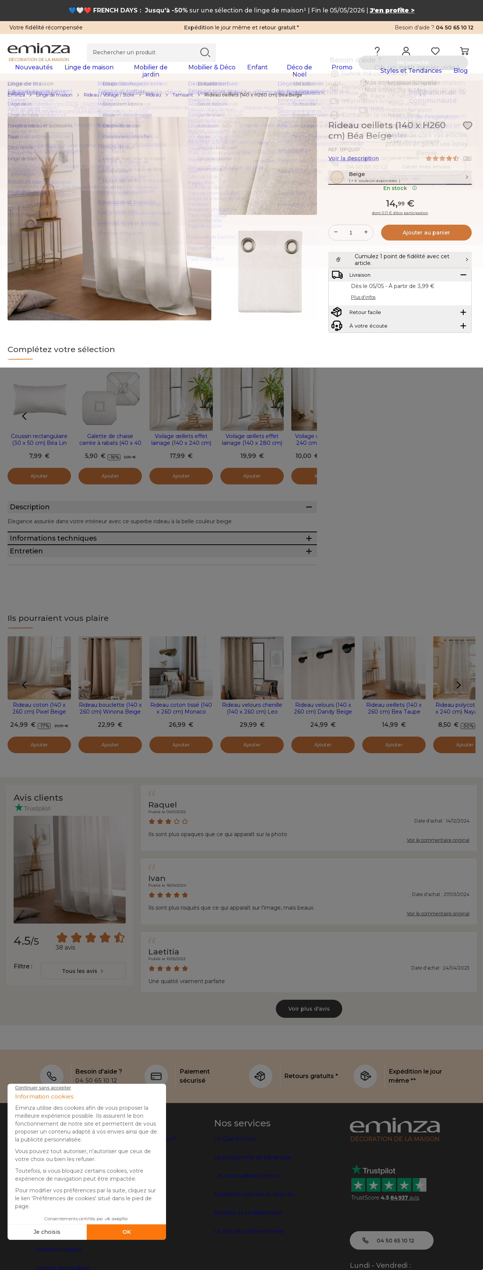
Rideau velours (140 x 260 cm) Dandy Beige (323, 755)
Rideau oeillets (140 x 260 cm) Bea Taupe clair (394, 759)
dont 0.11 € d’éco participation (400, 234)
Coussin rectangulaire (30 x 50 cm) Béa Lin (39, 444)
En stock (400, 209)
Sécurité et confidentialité (248, 1259)
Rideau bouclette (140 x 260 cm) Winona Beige (110, 755)
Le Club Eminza (234, 1186)
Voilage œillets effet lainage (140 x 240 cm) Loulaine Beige (181, 448)
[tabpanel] (184, 75)
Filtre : (23, 1013)
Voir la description (353, 163)
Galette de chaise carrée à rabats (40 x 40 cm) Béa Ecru (110, 448)
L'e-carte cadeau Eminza (247, 1222)
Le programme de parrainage (252, 1204)
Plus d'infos (363, 337)
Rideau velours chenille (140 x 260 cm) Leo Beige (252, 759)
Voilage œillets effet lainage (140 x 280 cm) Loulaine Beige (252, 448)
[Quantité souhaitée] (351, 253)
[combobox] (83, 1018)
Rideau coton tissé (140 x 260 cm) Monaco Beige (181, 759)
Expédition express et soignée (254, 1241)
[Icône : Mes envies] (467, 130)
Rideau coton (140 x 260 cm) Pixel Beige (39, 755)
